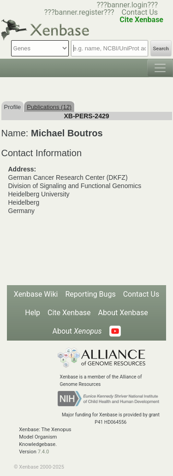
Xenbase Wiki (36, 294)
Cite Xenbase (69, 312)
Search (161, 49)
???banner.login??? (127, 4)
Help (32, 312)
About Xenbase (123, 312)
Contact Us (140, 12)
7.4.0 (43, 452)
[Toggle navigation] (160, 68)
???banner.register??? (79, 12)
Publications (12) (49, 107)
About (76, 331)
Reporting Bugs (90, 294)
